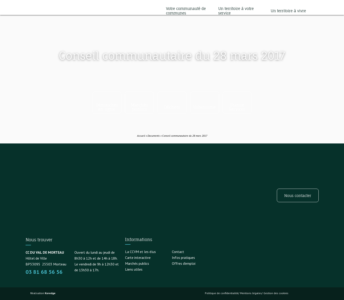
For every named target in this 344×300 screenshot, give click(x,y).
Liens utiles (133, 269)
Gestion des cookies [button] (275, 293)
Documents (153, 135)
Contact (178, 251)
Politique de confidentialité (221, 293)
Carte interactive (138, 257)
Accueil (141, 135)
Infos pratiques (183, 257)
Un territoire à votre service (236, 10)
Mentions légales (251, 293)
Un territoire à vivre (288, 11)
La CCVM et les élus (140, 251)
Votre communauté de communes (186, 10)
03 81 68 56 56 (44, 271)
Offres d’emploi (183, 263)
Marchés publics (137, 263)
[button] (314, 10)
